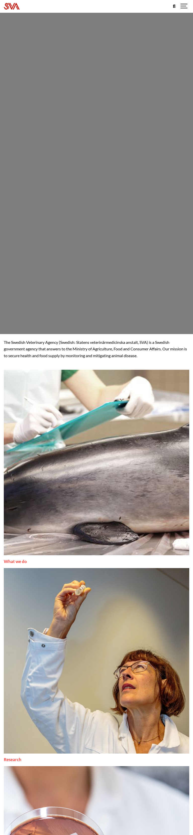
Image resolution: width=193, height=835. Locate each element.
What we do (15, 561)
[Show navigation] (184, 6)
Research (12, 759)
